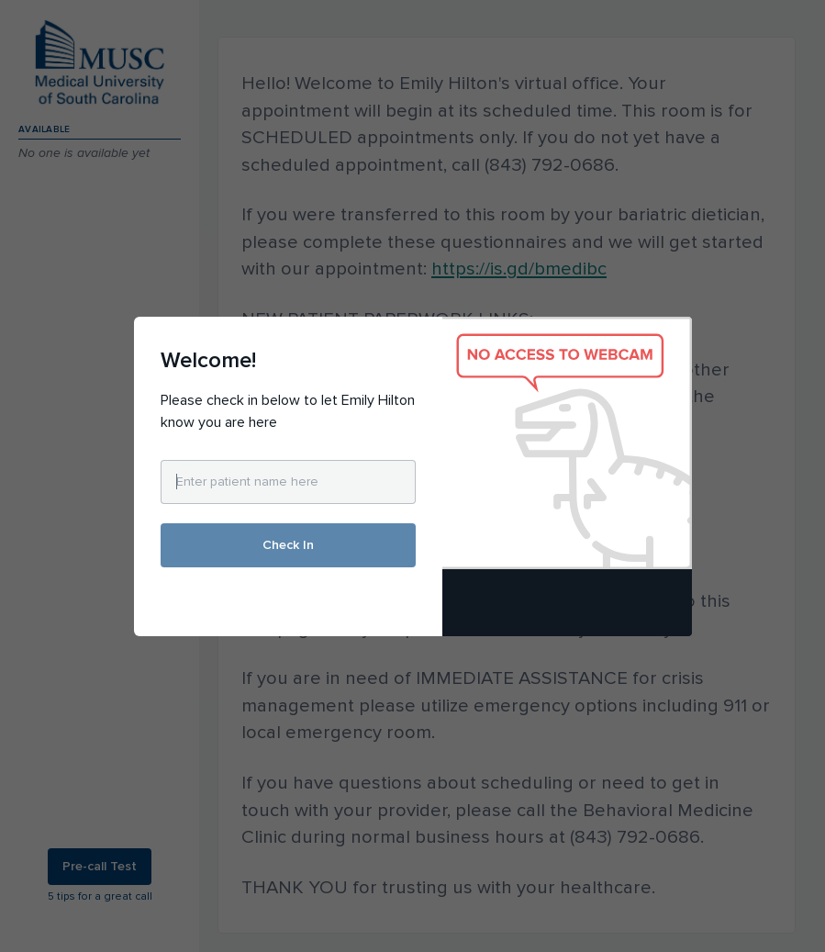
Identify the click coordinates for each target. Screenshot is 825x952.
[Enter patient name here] (288, 482)
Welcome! (208, 360)
